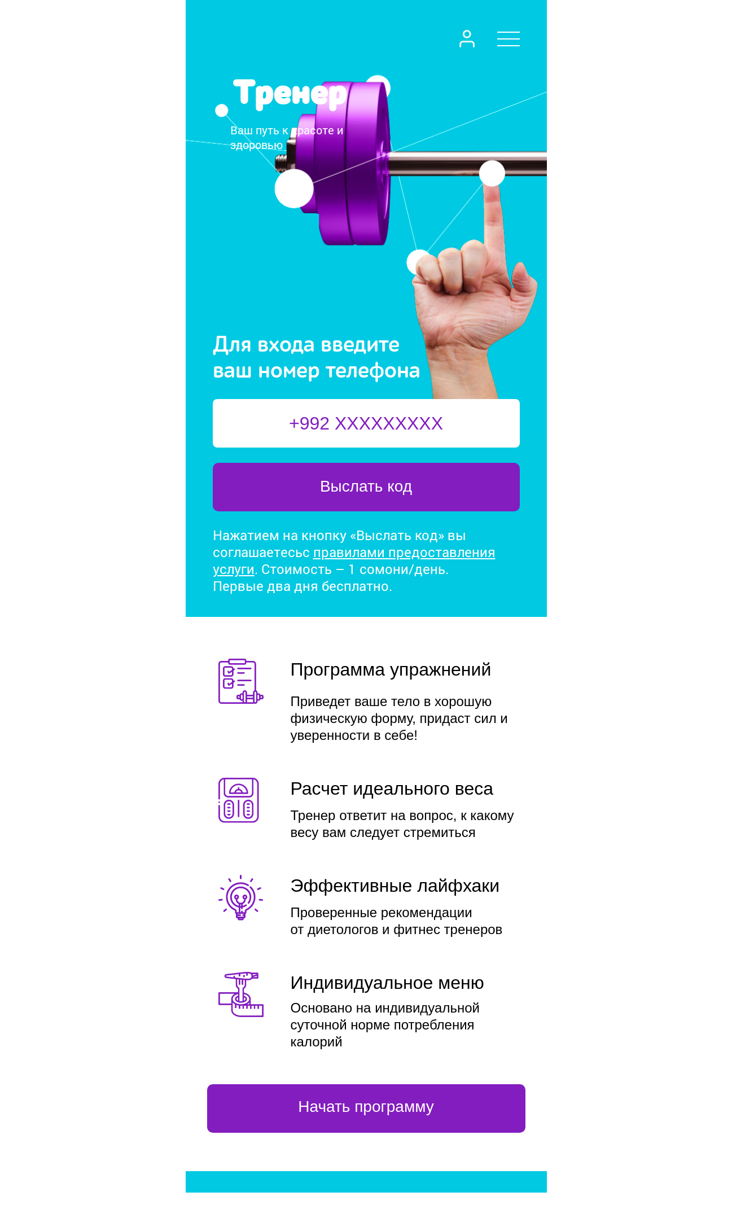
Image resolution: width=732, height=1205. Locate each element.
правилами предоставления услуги (354, 560)
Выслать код (366, 486)
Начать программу (365, 1106)
